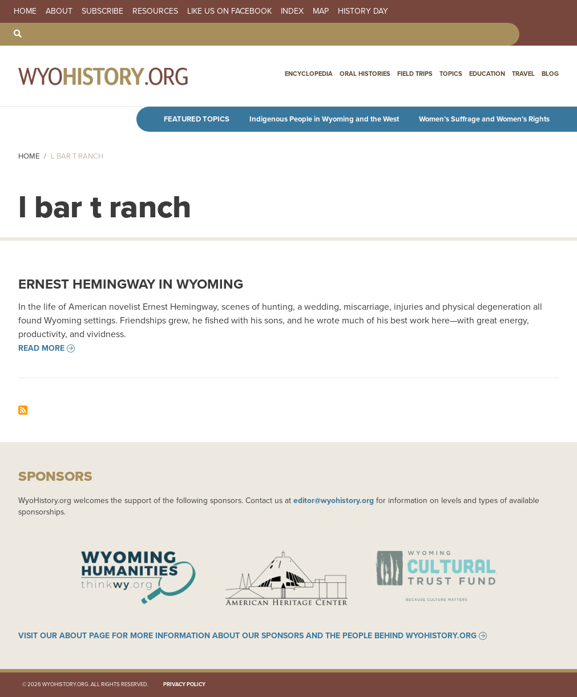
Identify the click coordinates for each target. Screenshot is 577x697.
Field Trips (415, 73)
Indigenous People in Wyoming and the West (324, 119)
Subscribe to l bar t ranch (22, 410)
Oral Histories (365, 73)
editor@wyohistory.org (333, 500)
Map (321, 11)
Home (25, 11)
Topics (450, 73)
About (59, 11)
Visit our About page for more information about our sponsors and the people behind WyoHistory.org (247, 636)
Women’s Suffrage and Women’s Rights (484, 119)
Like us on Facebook (229, 11)
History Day (363, 11)
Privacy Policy (184, 684)
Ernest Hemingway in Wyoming (130, 284)
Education (487, 73)
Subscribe (102, 11)
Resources (155, 11)
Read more (41, 348)
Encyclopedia (309, 73)
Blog (550, 73)
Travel (523, 73)
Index (292, 11)
